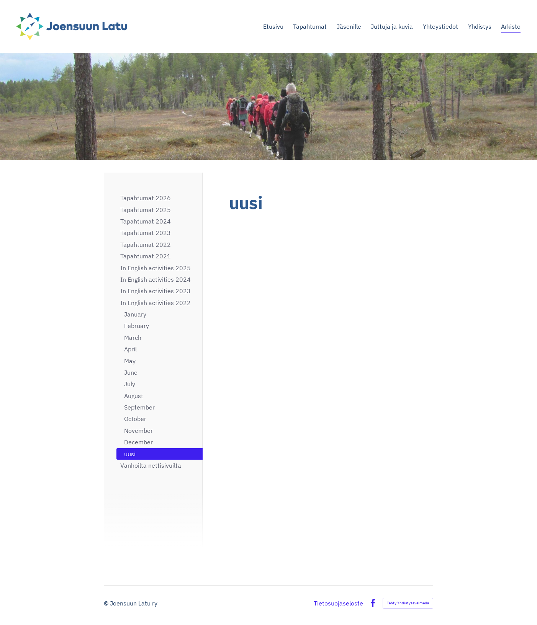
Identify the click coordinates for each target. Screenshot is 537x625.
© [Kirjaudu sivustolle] (107, 603)
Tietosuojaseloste (338, 603)
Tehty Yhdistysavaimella (408, 603)
